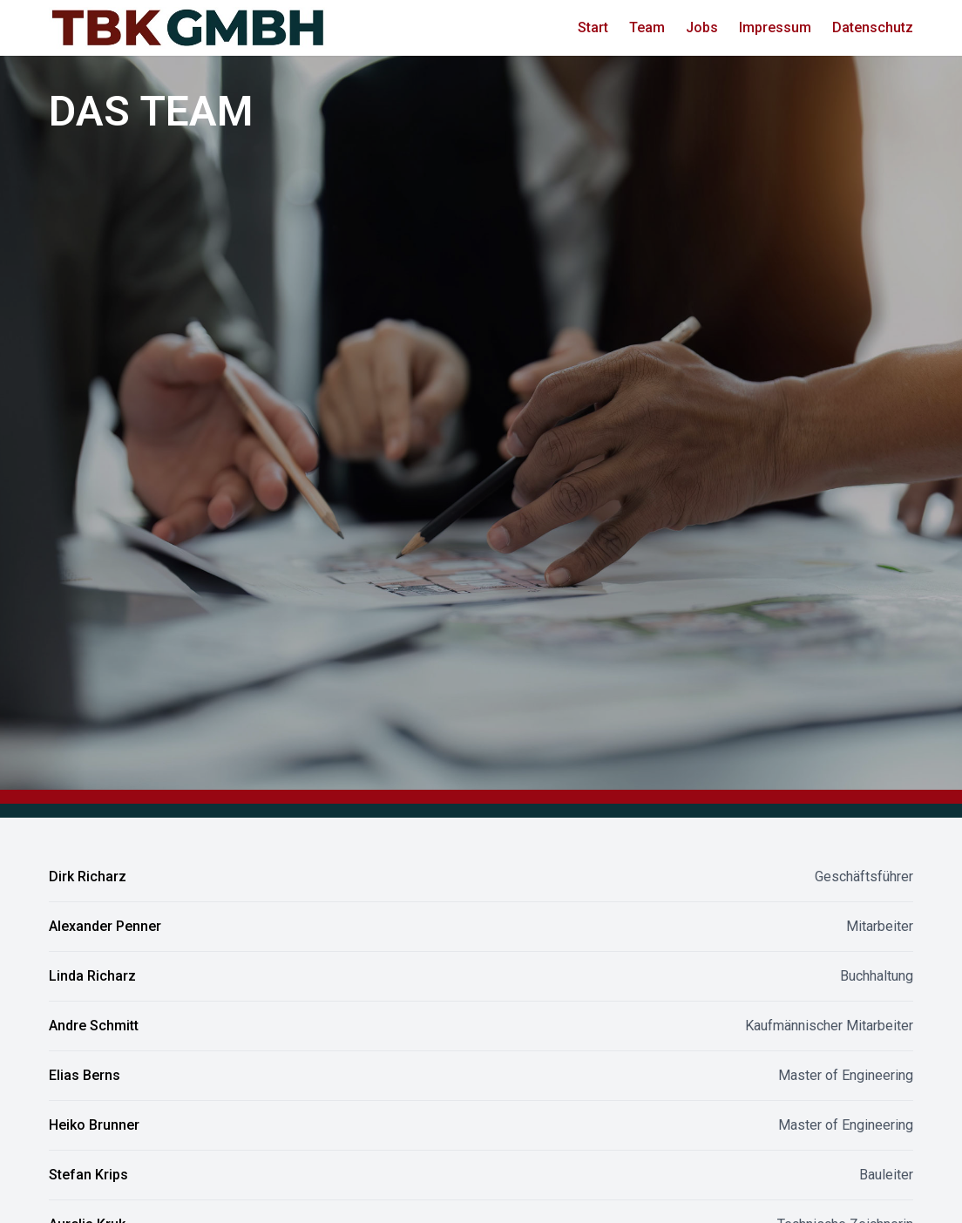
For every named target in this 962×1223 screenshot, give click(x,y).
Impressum (775, 27)
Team (647, 27)
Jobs (702, 27)
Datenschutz (872, 27)
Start (593, 27)
